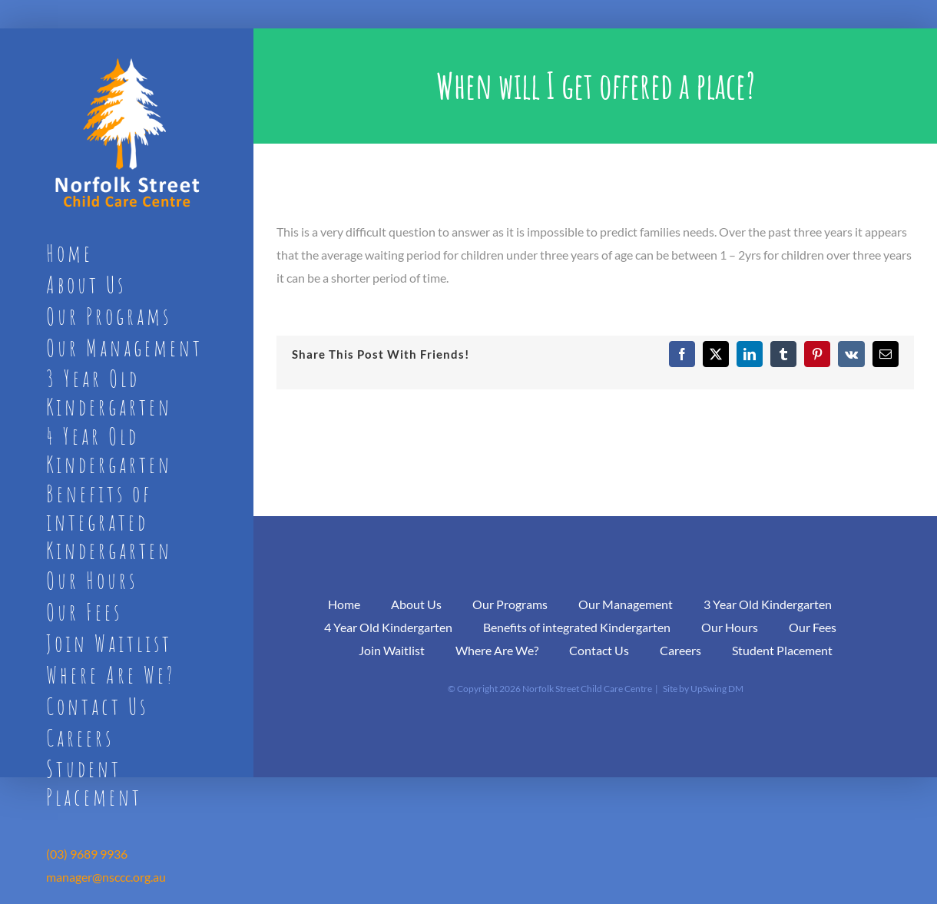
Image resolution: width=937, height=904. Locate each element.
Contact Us (599, 650)
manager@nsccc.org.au (106, 876)
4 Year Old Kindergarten (388, 627)
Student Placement (782, 650)
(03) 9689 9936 (86, 853)
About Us (416, 604)
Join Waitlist (392, 650)
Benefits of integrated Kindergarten (576, 627)
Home (344, 604)
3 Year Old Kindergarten (768, 604)
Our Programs (510, 604)
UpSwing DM (716, 688)
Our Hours (729, 627)
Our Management (625, 604)
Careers (680, 650)
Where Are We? (496, 650)
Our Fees (812, 627)
